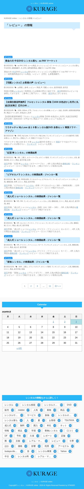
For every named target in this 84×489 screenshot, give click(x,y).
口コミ (12, 160)
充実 (77, 136)
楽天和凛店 (58, 87)
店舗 (65, 435)
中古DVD (7, 68)
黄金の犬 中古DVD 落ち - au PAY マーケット (31, 61)
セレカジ (23, 223)
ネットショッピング (44, 66)
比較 (68, 164)
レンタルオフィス (67, 415)
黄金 (54, 68)
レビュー (65, 66)
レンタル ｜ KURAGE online (42, 482)
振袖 (49, 415)
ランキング (50, 136)
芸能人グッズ (25, 138)
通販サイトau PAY (44, 68)
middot (23, 410)
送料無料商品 (32, 68)
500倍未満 (25, 179)
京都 (20, 441)
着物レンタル (54, 430)
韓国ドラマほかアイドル (40, 138)
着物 (51, 410)
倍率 (15, 182)
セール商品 (32, 66)
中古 (14, 72)
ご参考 (25, 87)
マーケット (57, 66)
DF (8, 435)
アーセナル (66, 446)
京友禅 (65, 110)
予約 (21, 435)
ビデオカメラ (47, 179)
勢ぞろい (16, 138)
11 (50, 286)
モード (40, 245)
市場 (36, 430)
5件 (18, 201)
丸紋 (60, 110)
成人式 (71, 201)
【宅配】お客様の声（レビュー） (25, 82)
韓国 (58, 142)
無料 (24, 425)
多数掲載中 (16, 68)
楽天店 (65, 87)
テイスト (31, 223)
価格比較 (10, 182)
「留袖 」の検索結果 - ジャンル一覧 (27, 262)
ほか (9, 446)
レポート (50, 435)
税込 (22, 430)
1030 (19, 110)
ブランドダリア (34, 267)
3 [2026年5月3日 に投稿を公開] (76, 322)
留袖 (23, 269)
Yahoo (66, 451)
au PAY (20, 66)
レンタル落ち (74, 66)
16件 (20, 267)
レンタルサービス (14, 415)
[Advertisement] (42, 41)
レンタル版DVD (68, 136)
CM (21, 201)
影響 (36, 446)
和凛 (38, 87)
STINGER (71, 485)
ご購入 (23, 157)
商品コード (11, 113)
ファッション (40, 223)
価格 (64, 164)
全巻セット (8, 138)
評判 (24, 68)
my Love (25, 136)
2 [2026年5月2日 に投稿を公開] (64, 322)
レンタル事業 (47, 451)
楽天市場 (23, 160)
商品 (17, 160)
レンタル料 (26, 456)
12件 (18, 179)
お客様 (20, 87)
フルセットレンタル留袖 (41, 110)
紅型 (29, 160)
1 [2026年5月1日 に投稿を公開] (53, 322)
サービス (34, 415)
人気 (75, 157)
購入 (38, 425)
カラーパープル (32, 157)
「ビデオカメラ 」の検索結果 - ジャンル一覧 (31, 174)
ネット (66, 425)
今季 (74, 441)
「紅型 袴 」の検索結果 (21, 153)
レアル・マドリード (47, 456)
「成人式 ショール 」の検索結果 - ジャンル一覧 (32, 196)
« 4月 (19, 348)
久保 (34, 435)
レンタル (24, 72)
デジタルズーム (35, 179)
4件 (19, 157)
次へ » (58, 286)
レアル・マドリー (38, 441)
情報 (9, 430)
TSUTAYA (72, 420)
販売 (9, 410)
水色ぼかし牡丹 (25, 113)
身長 (8, 204)
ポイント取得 (44, 157)
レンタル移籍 (31, 404)
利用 (49, 446)
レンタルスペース (53, 404)
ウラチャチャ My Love (37, 136)
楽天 (59, 91)
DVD (25, 66)
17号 (29, 110)
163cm (24, 110)
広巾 (17, 113)
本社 (51, 425)
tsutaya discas (14, 451)
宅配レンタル (48, 87)
